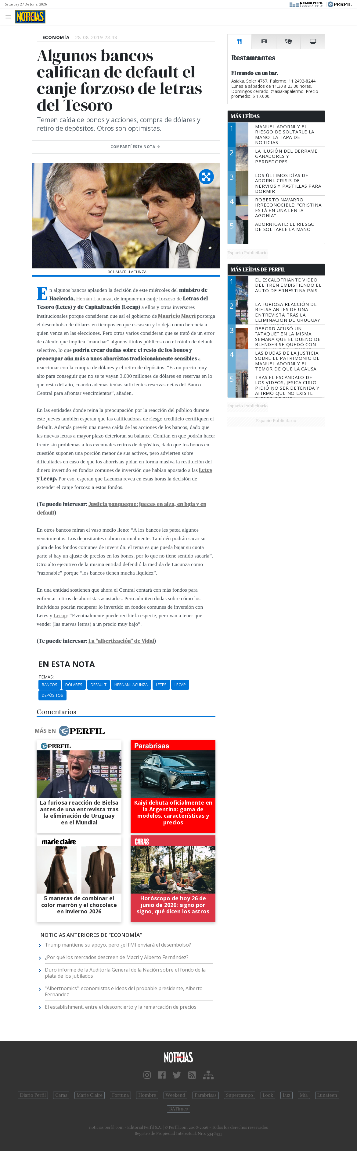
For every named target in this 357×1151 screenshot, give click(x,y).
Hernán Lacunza (93, 299)
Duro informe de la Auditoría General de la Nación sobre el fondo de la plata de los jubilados (125, 972)
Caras (61, 1095)
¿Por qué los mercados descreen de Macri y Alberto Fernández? (117, 957)
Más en (69, 731)
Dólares (73, 684)
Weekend (176, 1095)
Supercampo (239, 1095)
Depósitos (52, 695)
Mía (304, 1095)
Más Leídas (245, 116)
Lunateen (327, 1095)
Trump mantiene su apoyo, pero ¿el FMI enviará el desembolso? (118, 944)
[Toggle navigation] (10, 16)
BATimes (178, 1109)
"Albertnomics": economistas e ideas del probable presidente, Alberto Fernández (124, 991)
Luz (286, 1095)
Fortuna (120, 1095)
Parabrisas (205, 1095)
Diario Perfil (33, 1095)
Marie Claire (90, 1095)
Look (268, 1095)
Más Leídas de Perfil (258, 269)
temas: (46, 677)
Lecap (60, 615)
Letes (205, 470)
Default (98, 684)
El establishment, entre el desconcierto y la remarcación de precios (121, 1007)
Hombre (147, 1095)
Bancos (49, 684)
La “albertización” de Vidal (121, 641)
